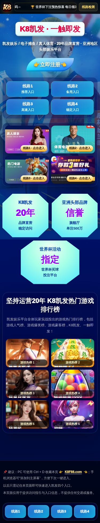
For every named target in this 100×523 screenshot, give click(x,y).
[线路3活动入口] (27, 170)
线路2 (72, 89)
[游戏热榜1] (27, 353)
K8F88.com (73, 472)
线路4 (72, 107)
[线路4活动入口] (73, 170)
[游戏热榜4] (72, 384)
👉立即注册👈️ (50, 64)
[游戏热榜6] (72, 414)
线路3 (27, 107)
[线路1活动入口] (27, 139)
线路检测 (88, 7)
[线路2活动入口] (73, 139)
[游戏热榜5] (27, 414)
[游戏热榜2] (72, 353)
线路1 (27, 89)
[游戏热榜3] (27, 384)
